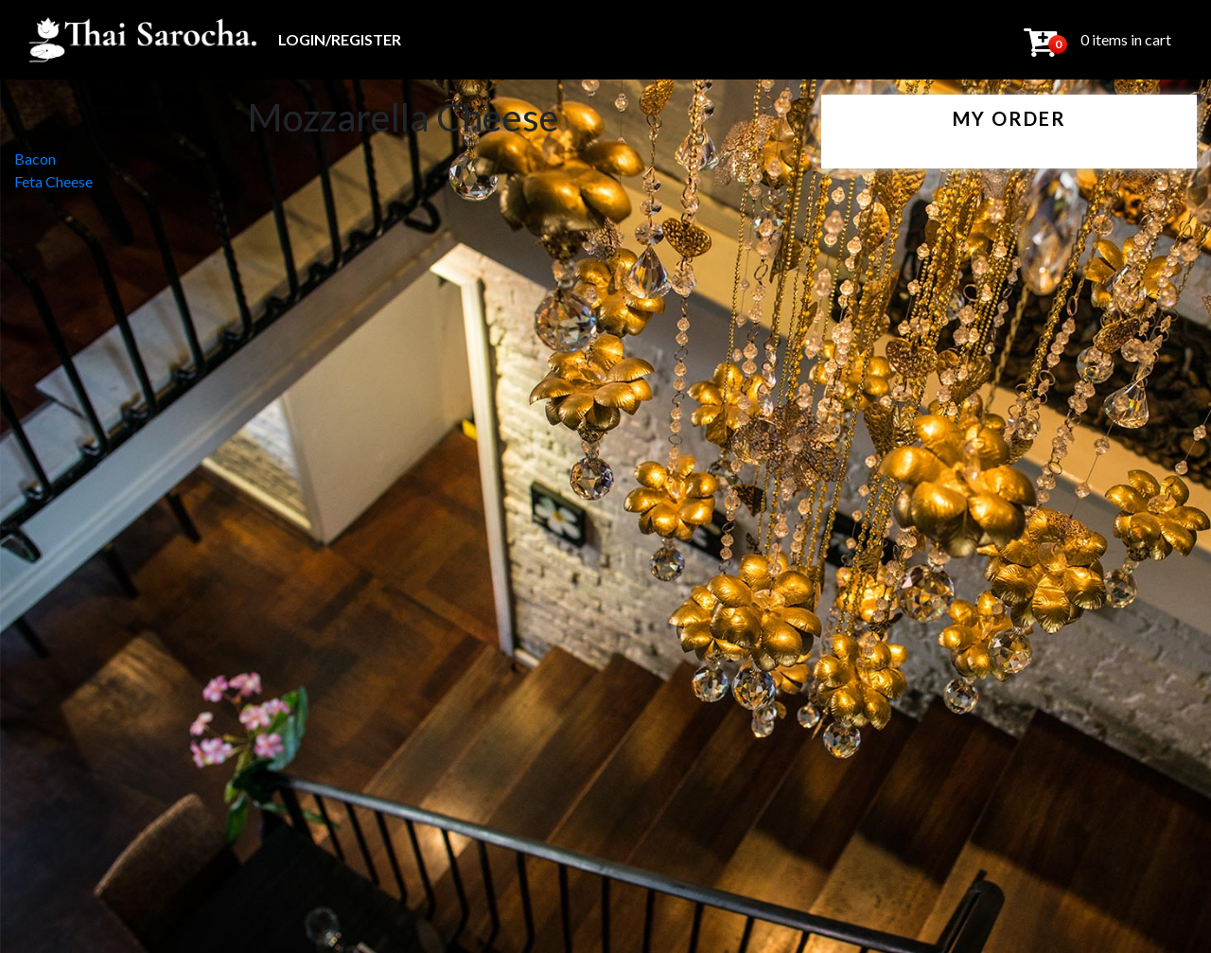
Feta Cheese (53, 181)
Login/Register (339, 39)
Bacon (35, 159)
